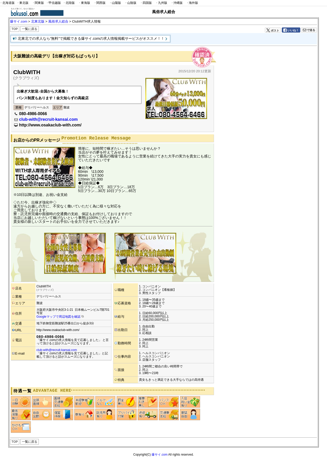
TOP (15, 29)
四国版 (146, 3)
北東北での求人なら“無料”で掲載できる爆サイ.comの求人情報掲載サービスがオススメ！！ (91, 38)
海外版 (192, 3)
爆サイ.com (159, 454)
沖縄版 (177, 3)
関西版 (100, 3)
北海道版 (7, 3)
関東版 (38, 3)
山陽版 (115, 3)
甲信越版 (53, 3)
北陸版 (69, 3)
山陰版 (130, 3)
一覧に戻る (29, 29)
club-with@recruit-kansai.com (48, 119)
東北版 (23, 3)
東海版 (84, 3)
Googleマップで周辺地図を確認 (58, 316)
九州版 (161, 3)
